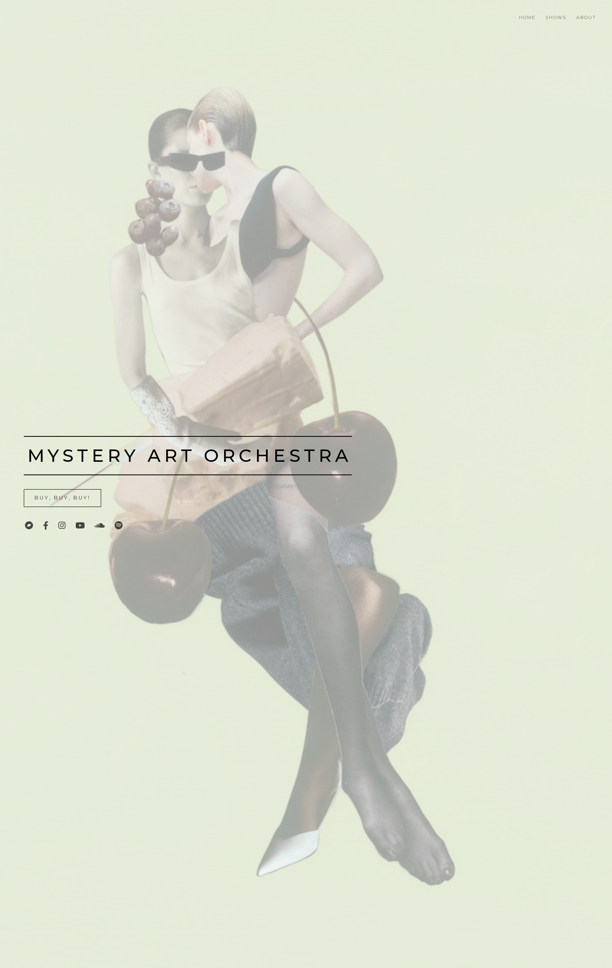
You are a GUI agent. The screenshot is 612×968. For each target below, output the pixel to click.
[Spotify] (119, 525)
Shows (555, 17)
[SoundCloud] (99, 525)
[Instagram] (61, 525)
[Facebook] (45, 525)
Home (527, 17)
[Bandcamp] (29, 525)
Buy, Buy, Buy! (62, 498)
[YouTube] (79, 525)
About (586, 17)
